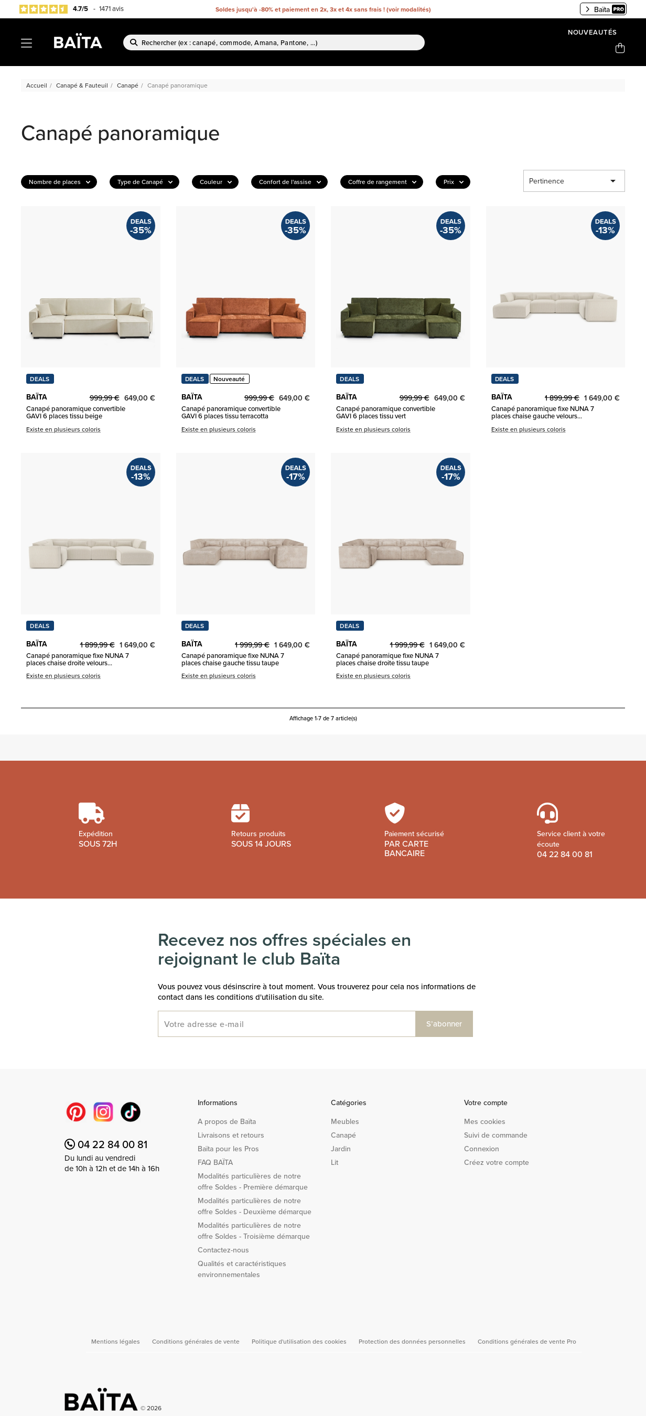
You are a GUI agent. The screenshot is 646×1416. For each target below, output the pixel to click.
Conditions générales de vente (196, 1341)
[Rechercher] (274, 42)
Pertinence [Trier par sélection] (574, 181)
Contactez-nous (223, 1250)
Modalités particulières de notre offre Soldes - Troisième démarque (254, 1230)
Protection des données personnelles (413, 1341)
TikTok (130, 1111)
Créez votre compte (496, 1162)
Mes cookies (484, 1121)
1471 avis (111, 8)
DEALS (39, 378)
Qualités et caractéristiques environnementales (242, 1269)
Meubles (345, 1121)
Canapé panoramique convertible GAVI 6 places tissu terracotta (231, 412)
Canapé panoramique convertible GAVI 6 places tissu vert (385, 412)
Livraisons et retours (231, 1135)
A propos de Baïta (227, 1121)
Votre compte (486, 1102)
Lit (334, 1162)
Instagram (103, 1111)
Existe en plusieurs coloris (63, 429)
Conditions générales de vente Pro (527, 1341)
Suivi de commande (495, 1135)
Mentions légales (116, 1341)
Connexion (481, 1148)
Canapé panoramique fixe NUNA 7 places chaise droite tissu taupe (387, 659)
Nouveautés (592, 32)
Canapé (343, 1135)
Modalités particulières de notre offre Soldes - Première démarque (253, 1181)
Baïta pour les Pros (228, 1148)
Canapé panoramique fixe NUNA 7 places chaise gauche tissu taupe (232, 659)
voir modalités (409, 9)
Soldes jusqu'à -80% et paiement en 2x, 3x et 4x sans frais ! (300, 9)
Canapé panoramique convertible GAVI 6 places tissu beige (75, 412)
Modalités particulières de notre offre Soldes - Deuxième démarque (254, 1206)
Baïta (605, 9)
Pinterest (76, 1111)
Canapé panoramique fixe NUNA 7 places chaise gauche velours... (542, 412)
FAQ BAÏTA (215, 1162)
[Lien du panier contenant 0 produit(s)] (620, 48)
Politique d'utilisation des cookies (300, 1341)
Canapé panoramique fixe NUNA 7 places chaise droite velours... (77, 659)
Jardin (341, 1148)
